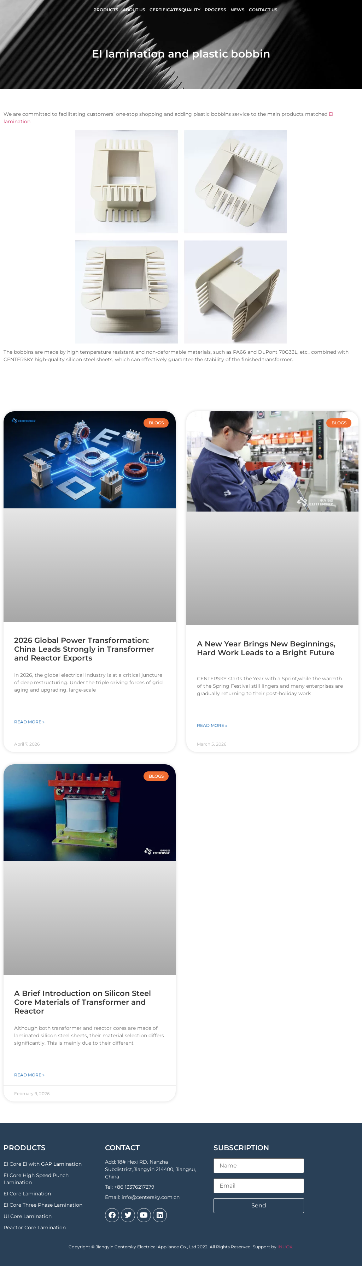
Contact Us (263, 9)
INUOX (285, 1246)
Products (105, 9)
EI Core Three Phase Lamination (43, 1205)
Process (215, 9)
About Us (134, 9)
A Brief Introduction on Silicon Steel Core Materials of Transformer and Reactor (82, 1002)
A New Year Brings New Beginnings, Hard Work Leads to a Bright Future (266, 648)
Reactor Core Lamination (35, 1227)
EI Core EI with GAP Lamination (43, 1164)
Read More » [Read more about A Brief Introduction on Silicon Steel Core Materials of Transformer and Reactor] (29, 1074)
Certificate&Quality (175, 9)
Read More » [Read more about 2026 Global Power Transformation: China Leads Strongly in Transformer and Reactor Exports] (29, 721)
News (237, 9)
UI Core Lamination (28, 1216)
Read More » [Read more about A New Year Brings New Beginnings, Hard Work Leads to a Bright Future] (212, 725)
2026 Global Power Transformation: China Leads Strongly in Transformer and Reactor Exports (84, 649)
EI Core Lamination (27, 1193)
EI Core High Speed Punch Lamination (36, 1179)
